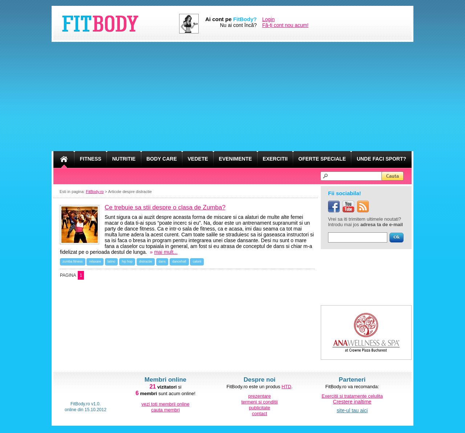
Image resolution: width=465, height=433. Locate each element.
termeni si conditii (259, 402)
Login (268, 19)
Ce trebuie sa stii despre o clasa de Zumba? (165, 207)
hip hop (127, 261)
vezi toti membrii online (165, 404)
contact (259, 413)
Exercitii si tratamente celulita (352, 396)
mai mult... (166, 252)
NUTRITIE (124, 159)
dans (162, 261)
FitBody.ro (95, 191)
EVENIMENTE (235, 159)
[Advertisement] (232, 96)
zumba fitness (72, 261)
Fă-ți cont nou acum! (285, 25)
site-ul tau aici (352, 410)
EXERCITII (275, 159)
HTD (286, 386)
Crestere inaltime (352, 402)
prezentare (259, 396)
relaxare (95, 261)
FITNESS (90, 159)
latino (112, 261)
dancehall (179, 261)
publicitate (259, 407)
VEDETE (198, 159)
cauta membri (165, 410)
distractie (145, 261)
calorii (197, 261)
